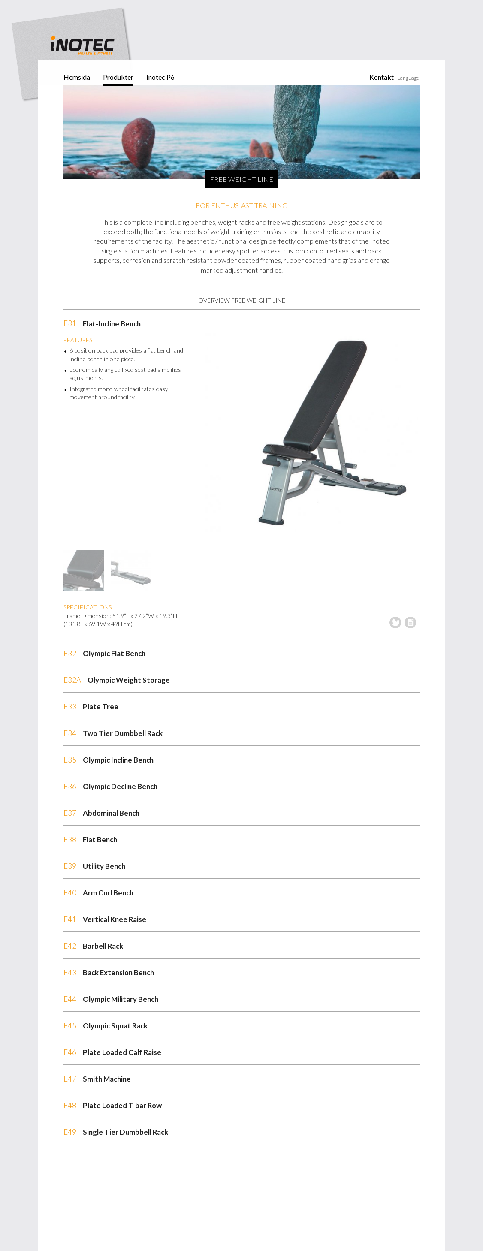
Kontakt (381, 77)
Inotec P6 (160, 77)
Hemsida (76, 77)
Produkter (118, 77)
